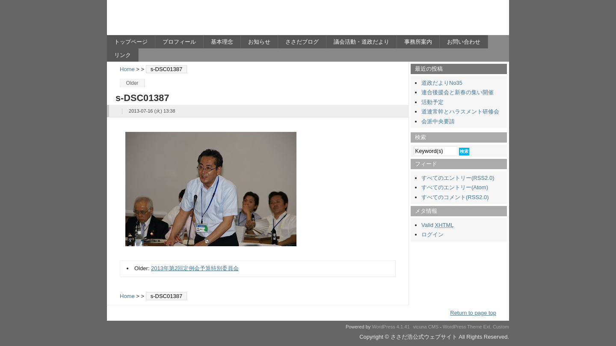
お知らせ (259, 42)
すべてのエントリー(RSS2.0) (457, 178)
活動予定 (432, 102)
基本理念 (222, 42)
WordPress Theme (462, 326)
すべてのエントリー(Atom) (454, 187)
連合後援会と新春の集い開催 (457, 92)
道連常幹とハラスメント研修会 (460, 111)
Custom (501, 326)
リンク (122, 55)
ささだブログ (302, 42)
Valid (437, 225)
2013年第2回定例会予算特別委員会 (195, 268)
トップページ (131, 42)
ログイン (432, 234)
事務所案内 (418, 42)
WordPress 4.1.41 (390, 326)
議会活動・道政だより (361, 42)
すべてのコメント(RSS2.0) (455, 197)
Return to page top (473, 313)
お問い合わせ (463, 42)
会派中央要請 (438, 121)
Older (132, 83)
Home (127, 69)
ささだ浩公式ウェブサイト (190, 20)
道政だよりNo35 (441, 83)
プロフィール (179, 42)
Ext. (487, 326)
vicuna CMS (426, 326)
